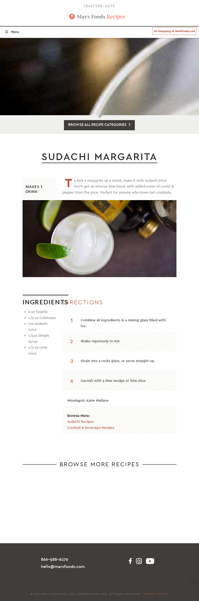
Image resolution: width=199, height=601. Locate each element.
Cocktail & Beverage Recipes (90, 428)
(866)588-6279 (99, 6)
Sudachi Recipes (80, 422)
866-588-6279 (54, 559)
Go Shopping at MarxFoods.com (174, 31)
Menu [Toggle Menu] (12, 32)
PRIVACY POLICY (155, 594)
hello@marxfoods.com (63, 566)
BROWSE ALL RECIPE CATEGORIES (99, 125)
